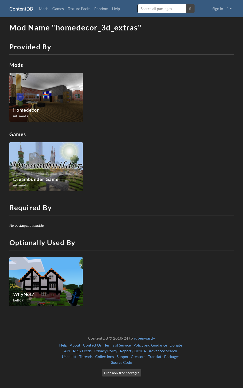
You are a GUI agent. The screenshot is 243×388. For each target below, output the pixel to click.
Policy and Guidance (150, 345)
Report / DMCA (133, 350)
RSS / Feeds (82, 350)
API (67, 350)
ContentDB (21, 9)
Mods (43, 8)
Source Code (121, 362)
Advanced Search (163, 350)
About (75, 345)
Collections (104, 356)
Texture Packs (79, 8)
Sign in (217, 8)
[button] (229, 8)
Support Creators (131, 356)
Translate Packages (163, 356)
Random (101, 8)
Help (116, 8)
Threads (86, 356)
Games (58, 8)
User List (69, 356)
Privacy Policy (105, 350)
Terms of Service (117, 345)
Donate (176, 345)
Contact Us (92, 345)
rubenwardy (144, 338)
